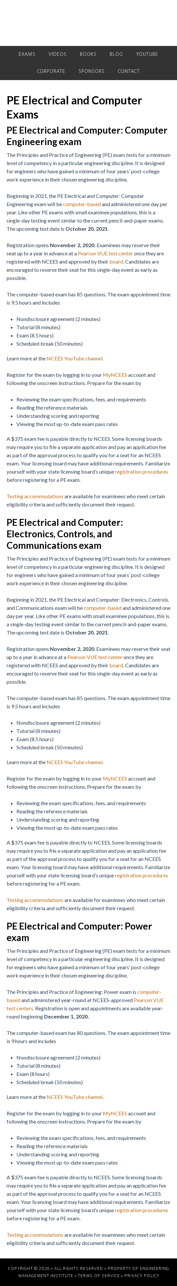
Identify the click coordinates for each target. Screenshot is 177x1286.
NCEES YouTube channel (74, 358)
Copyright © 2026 (29, 1268)
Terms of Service (99, 1275)
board (116, 261)
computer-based (82, 204)
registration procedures (141, 471)
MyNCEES (115, 375)
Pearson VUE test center (105, 253)
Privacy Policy (141, 1275)
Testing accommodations (35, 496)
